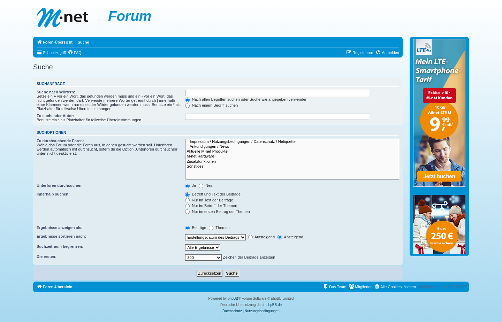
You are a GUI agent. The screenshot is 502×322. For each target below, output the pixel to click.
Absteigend (290, 237)
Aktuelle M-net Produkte (292, 151)
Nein (206, 185)
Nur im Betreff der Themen (211, 206)
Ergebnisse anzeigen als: (59, 227)
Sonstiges (292, 166)
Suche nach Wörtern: (56, 92)
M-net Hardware (292, 156)
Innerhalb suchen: (53, 194)
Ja (190, 185)
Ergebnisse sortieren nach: (61, 236)
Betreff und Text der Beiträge (213, 194)
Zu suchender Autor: (55, 116)
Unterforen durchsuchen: (60, 185)
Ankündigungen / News (292, 146)
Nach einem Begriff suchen (211, 105)
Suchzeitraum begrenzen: (60, 246)
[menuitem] (75, 52)
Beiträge (195, 227)
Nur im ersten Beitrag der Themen (217, 211)
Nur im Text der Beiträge (209, 200)
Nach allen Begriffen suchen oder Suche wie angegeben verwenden (246, 99)
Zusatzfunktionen (292, 161)
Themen (219, 227)
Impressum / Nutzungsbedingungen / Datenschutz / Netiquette (292, 141)
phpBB (233, 298)
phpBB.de (274, 305)
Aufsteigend (261, 237)
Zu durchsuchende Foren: (60, 141)
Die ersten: (46, 256)
